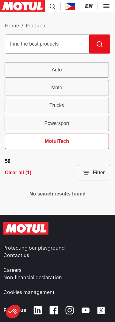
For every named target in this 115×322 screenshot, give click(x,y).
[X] (101, 310)
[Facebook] (53, 310)
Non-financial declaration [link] (32, 277)
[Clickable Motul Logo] (22, 6)
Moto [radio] (56, 87)
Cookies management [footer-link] (29, 292)
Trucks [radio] (56, 105)
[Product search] (52, 6)
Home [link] (12, 25)
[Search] (99, 44)
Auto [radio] (57, 69)
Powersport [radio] (56, 123)
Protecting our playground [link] (34, 248)
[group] (57, 105)
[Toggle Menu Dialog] (106, 6)
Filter (94, 173)
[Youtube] (85, 310)
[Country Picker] (70, 6)
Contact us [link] (16, 255)
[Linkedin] (37, 310)
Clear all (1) (18, 172)
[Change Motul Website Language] (89, 6)
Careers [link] (12, 270)
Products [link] (36, 25)
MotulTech (57, 141)
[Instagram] (69, 310)
